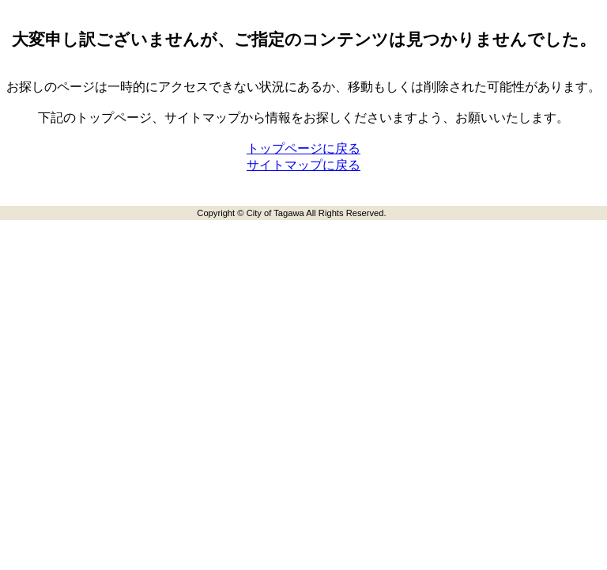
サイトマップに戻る (303, 165)
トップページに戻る (303, 148)
